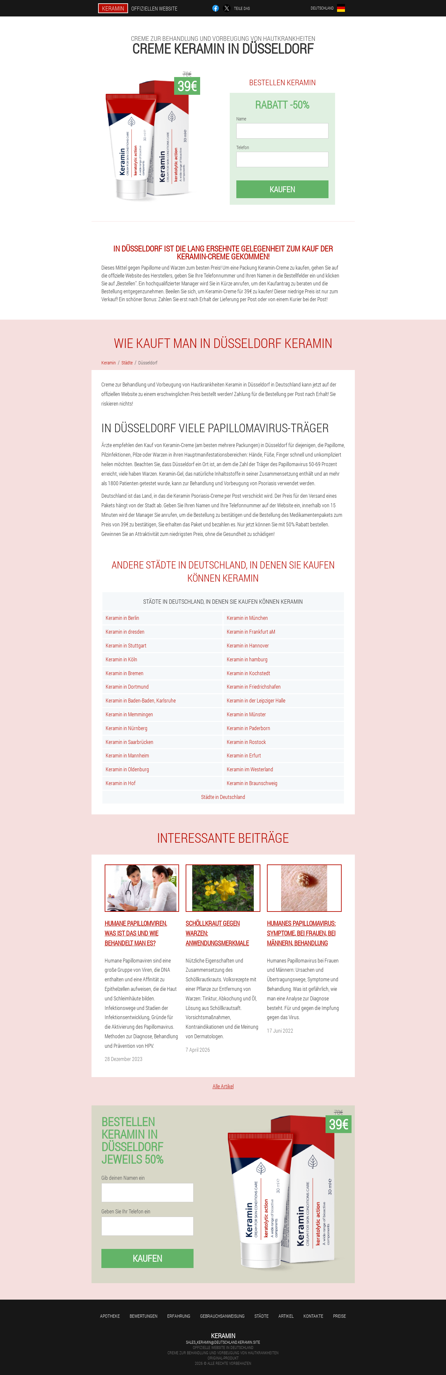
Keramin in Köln (121, 659)
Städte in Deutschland (223, 796)
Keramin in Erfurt (244, 755)
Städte (261, 1316)
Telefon (242, 147)
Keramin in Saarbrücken (129, 741)
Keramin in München (247, 617)
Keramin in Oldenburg (127, 769)
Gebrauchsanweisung (222, 1316)
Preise (339, 1316)
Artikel (286, 1316)
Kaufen (282, 189)
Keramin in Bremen (125, 673)
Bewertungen (143, 1316)
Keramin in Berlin (122, 617)
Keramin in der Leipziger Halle (256, 700)
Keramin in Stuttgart (126, 645)
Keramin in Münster (246, 714)
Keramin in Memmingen (129, 714)
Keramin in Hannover (248, 645)
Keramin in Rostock (246, 741)
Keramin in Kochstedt (248, 673)
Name (241, 119)
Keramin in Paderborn (248, 728)
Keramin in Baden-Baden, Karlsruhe (141, 700)
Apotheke (110, 1316)
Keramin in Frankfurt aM (251, 631)
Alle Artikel (223, 1086)
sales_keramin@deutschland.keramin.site (223, 1342)
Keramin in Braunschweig (252, 783)
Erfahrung (178, 1316)
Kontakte (313, 1316)
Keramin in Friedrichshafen (254, 686)
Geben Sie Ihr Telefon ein (125, 1211)
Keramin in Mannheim (127, 755)
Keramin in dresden (125, 631)
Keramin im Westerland (250, 769)
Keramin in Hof (121, 783)
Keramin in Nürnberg (126, 728)
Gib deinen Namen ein (123, 1177)
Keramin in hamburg (247, 659)
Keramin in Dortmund (127, 686)
